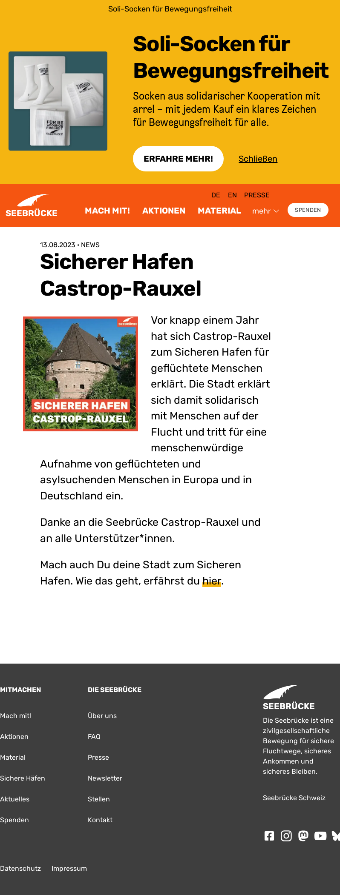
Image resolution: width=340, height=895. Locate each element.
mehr (265, 211)
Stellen (99, 799)
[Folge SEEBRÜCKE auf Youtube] (320, 835)
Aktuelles (14, 799)
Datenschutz (20, 868)
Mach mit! (107, 210)
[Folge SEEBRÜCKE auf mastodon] (303, 835)
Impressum (69, 868)
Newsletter (105, 778)
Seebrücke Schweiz (294, 798)
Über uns (102, 716)
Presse (257, 195)
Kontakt (100, 820)
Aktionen (163, 210)
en (232, 195)
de (215, 195)
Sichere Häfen (22, 778)
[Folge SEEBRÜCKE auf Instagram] (286, 835)
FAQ (94, 737)
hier (211, 581)
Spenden (308, 210)
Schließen (258, 159)
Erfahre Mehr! (178, 159)
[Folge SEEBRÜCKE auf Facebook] (269, 835)
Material (219, 210)
